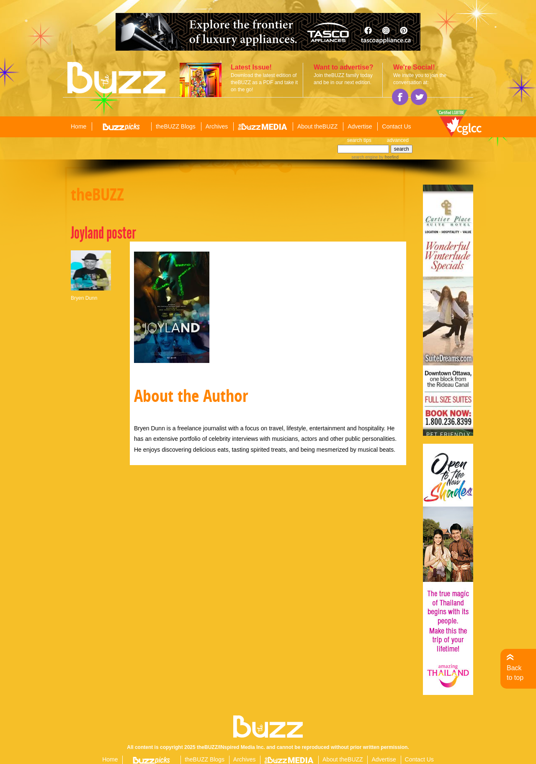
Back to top (515, 672)
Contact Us (396, 126)
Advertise (360, 126)
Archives (217, 126)
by (388, 157)
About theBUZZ (317, 126)
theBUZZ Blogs (176, 126)
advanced (398, 140)
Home (78, 126)
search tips (359, 140)
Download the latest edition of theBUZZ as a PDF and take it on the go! (264, 82)
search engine (364, 157)
